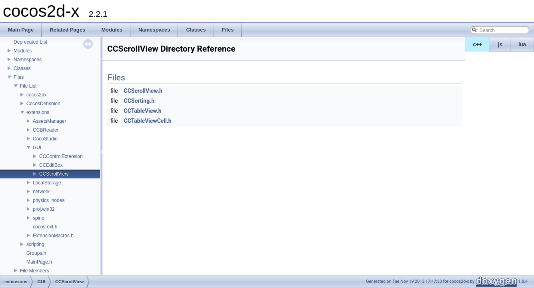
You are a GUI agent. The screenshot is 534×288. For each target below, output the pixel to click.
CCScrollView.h (143, 91)
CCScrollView (53, 174)
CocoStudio (45, 139)
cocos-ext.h (45, 227)
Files (19, 77)
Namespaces (28, 59)
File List (28, 86)
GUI (37, 147)
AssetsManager (49, 121)
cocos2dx (36, 95)
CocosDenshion (43, 103)
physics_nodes (48, 200)
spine (38, 218)
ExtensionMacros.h (53, 235)
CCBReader (46, 130)
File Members (34, 271)
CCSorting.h (139, 101)
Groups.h (36, 253)
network (41, 191)
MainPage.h (39, 262)
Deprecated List (30, 42)
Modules (23, 51)
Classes (22, 68)
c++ (477, 44)
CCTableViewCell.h (148, 121)
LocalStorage (47, 183)
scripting (35, 244)
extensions (37, 112)
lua (522, 44)
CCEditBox (51, 165)
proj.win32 (44, 209)
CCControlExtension (61, 156)
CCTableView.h (143, 111)
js (500, 44)
